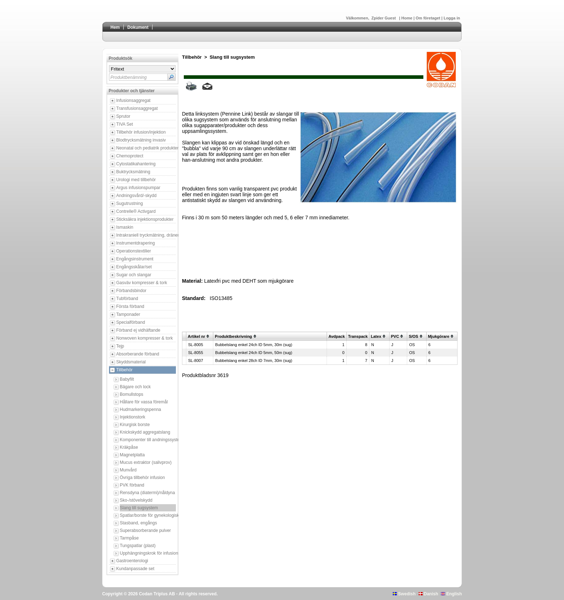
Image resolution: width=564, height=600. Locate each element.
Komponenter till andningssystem (148, 439)
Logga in (452, 18)
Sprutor (123, 116)
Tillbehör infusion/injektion (141, 132)
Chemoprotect (129, 155)
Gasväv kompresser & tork (141, 282)
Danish (428, 593)
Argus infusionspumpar (138, 187)
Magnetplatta (132, 454)
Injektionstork (132, 417)
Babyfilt (127, 379)
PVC (395, 336)
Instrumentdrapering (135, 243)
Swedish (404, 593)
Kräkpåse (129, 447)
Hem (115, 27)
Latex (376, 336)
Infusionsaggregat (133, 100)
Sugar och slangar (133, 274)
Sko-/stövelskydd (136, 500)
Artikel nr (196, 336)
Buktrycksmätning (133, 171)
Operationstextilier (133, 251)
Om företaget (429, 18)
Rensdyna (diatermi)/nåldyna (147, 492)
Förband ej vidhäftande (138, 330)
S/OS (413, 336)
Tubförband (127, 298)
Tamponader (128, 314)
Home (407, 18)
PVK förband (132, 485)
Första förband (130, 306)
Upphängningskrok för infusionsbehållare (148, 553)
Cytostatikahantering (135, 163)
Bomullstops (131, 394)
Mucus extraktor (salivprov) (146, 462)
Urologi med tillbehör (136, 179)
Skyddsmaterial (131, 361)
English (451, 593)
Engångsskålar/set (134, 266)
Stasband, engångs (138, 522)
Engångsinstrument (134, 258)
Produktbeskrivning (233, 336)
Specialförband (130, 322)
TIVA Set (124, 124)
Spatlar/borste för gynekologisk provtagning (148, 515)
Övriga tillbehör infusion (142, 477)
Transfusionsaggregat (137, 108)
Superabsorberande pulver (145, 530)
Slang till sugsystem (139, 507)
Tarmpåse (129, 538)
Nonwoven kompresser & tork (144, 338)
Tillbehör (124, 369)
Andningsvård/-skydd (136, 195)
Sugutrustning (129, 203)
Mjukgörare (438, 336)
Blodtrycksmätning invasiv (141, 140)
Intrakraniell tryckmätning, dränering (146, 235)
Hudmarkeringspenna (140, 409)
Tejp (120, 346)
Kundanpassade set (135, 568)
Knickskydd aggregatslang (145, 432)
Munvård (128, 470)
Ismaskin (124, 227)
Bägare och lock (135, 386)
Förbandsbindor (131, 290)
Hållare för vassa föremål (144, 401)
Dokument (138, 27)
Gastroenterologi (132, 560)
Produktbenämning (128, 77)
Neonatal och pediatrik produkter (146, 148)
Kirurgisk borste (135, 424)
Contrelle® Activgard (136, 211)
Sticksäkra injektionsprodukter (144, 219)
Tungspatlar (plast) (138, 545)
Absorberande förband (137, 354)
